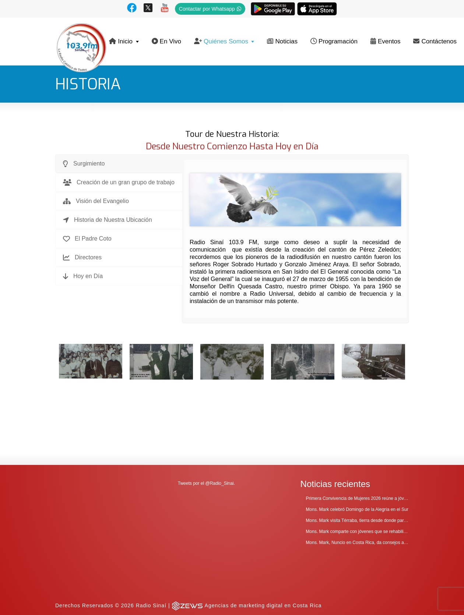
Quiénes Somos (221, 41)
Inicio (121, 41)
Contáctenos (435, 41)
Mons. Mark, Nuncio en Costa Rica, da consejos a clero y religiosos (372, 497)
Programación (334, 41)
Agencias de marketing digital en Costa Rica (263, 560)
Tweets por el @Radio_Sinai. (206, 437)
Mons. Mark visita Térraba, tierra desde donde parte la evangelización (374, 474)
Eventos (385, 41)
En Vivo (166, 41)
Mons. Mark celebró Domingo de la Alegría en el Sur (357, 463)
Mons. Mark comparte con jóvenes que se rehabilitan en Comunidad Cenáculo (383, 485)
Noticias (282, 41)
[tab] (118, 163)
